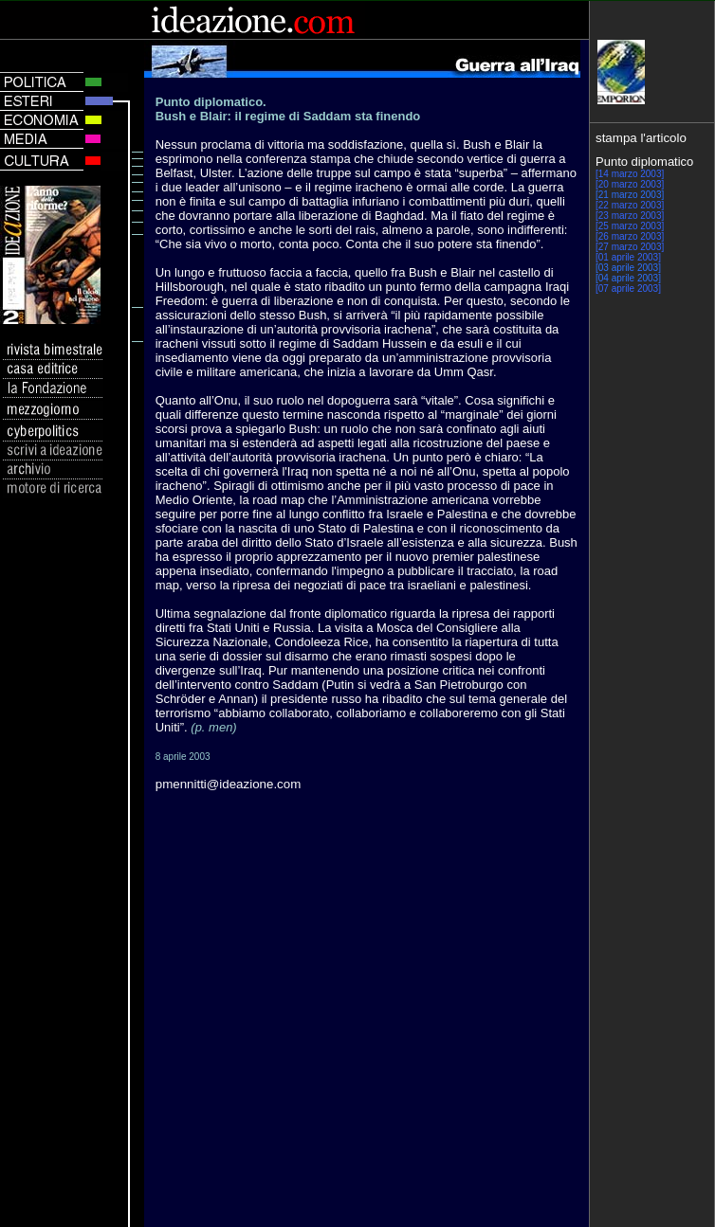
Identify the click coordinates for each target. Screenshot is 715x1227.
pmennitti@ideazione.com (229, 784)
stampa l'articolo (641, 138)
